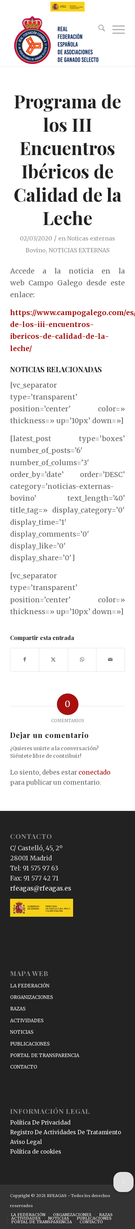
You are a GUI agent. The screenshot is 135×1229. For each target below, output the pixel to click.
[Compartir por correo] (110, 659)
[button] (123, 1182)
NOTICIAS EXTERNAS (79, 250)
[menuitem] (98, 29)
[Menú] (115, 29)
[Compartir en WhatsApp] (82, 659)
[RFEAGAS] (56, 40)
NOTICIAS (21, 1032)
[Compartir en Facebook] (24, 659)
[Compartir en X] (53, 659)
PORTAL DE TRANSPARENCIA (44, 1055)
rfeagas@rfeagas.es (40, 888)
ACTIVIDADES (27, 1021)
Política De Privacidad (40, 1122)
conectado (94, 772)
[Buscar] (98, 29)
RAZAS (18, 1009)
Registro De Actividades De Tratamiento (65, 1132)
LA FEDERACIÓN (29, 986)
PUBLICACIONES (30, 1044)
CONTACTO (23, 1067)
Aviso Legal (26, 1142)
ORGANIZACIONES (31, 997)
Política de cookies (35, 1151)
